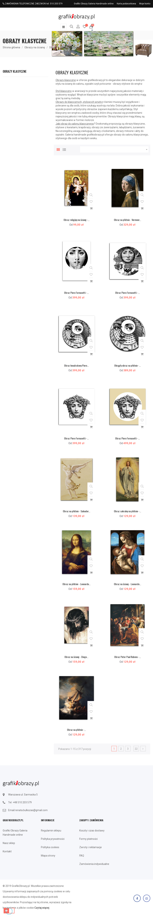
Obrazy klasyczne (14, 71)
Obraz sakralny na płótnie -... (127, 511)
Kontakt (7, 851)
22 (136, 748)
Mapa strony (48, 855)
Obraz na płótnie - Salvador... (76, 511)
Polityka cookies (50, 847)
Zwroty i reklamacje (90, 847)
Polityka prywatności (52, 838)
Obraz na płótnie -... (76, 730)
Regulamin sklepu (51, 830)
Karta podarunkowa (126, 3)
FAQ (81, 855)
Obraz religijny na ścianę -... (76, 220)
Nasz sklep (9, 843)
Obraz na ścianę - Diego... (76, 657)
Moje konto (144, 3)
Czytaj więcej (41, 907)
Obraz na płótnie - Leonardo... (76, 584)
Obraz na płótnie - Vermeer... (127, 220)
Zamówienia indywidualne (94, 864)
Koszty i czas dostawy (91, 830)
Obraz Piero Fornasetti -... (76, 292)
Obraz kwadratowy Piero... (76, 365)
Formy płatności (88, 838)
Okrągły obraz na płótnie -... (127, 365)
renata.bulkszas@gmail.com (31, 810)
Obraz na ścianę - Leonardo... (127, 584)
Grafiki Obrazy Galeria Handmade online (94, 3)
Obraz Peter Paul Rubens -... (127, 657)
